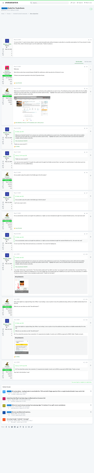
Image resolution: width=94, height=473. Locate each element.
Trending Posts (73, 124)
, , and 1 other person (30, 124)
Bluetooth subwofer (76, 152)
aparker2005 (71, 175)
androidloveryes (11, 421)
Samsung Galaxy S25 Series (77, 93)
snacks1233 (89, 194)
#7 (60, 196)
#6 (60, 175)
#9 (60, 237)
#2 (60, 66)
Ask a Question (23, 405)
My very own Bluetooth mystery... (21, 426)
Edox (82, 175)
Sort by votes (61, 61)
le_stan (8, 428)
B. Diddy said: (19, 133)
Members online (73, 171)
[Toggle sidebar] (90, 9)
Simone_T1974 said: (20, 158)
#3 (60, 88)
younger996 (86, 175)
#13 (60, 373)
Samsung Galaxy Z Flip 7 (27, 435)
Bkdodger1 (14, 436)
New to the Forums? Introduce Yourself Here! (81, 148)
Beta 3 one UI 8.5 (75, 127)
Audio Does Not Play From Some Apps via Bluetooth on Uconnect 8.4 (26, 411)
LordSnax (9, 412)
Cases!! (73, 135)
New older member (76, 144)
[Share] (63, 40)
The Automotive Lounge (25, 412)
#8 (60, 216)
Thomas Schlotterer (79, 176)
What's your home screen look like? (80, 117)
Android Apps (74, 167)
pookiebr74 (10, 405)
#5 (60, 155)
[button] (3, 2)
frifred (69, 176)
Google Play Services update (78, 110)
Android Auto (74, 156)
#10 (60, 257)
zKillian (86, 176)
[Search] (44, 2)
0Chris (73, 176)
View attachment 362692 (22, 144)
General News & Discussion (77, 120)
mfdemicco (77, 175)
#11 (60, 308)
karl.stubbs (70, 177)
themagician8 (10, 435)
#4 (60, 130)
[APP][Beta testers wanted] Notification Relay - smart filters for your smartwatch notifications (81, 161)
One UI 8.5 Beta (75, 90)
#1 (65, 39)
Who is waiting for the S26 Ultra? (79, 96)
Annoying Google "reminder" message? (18, 433)
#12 (60, 328)
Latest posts (72, 87)
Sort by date (53, 61)
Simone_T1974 (6, 10)
